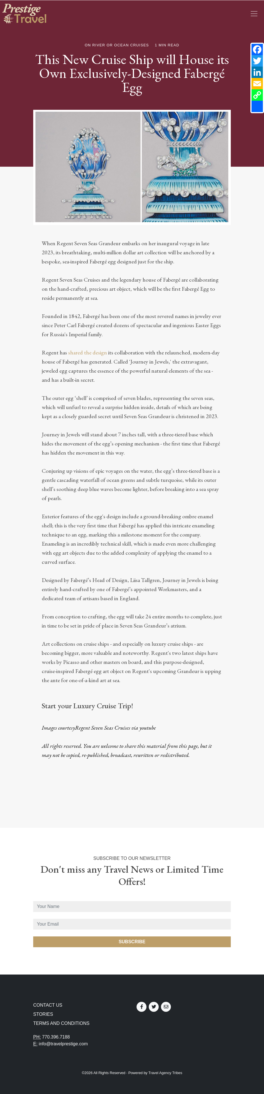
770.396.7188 (56, 1037)
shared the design (87, 352)
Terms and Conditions (61, 1023)
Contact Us (47, 1005)
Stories (43, 1014)
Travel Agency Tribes (165, 1073)
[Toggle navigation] (254, 13)
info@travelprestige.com (63, 1043)
